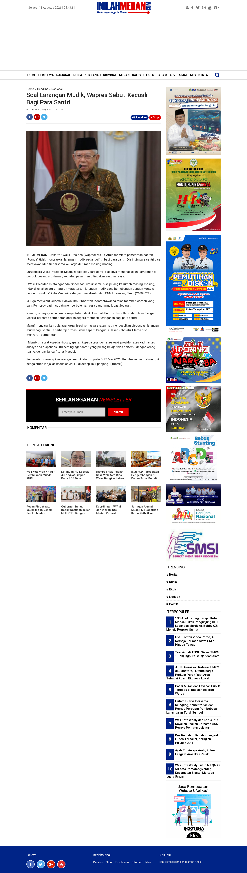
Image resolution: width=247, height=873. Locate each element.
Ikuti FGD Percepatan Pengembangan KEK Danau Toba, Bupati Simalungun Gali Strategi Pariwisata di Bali (145, 480)
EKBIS (150, 75)
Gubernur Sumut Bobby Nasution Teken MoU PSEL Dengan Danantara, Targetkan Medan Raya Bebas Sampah (75, 515)
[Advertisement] (124, 43)
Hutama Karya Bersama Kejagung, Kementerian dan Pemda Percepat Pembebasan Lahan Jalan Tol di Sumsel (192, 706)
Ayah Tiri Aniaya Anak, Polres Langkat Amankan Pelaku (195, 752)
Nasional (57, 89)
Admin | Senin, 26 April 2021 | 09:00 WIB (45, 109)
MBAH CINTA (199, 75)
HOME (31, 75)
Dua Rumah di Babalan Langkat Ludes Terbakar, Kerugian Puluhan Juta (196, 739)
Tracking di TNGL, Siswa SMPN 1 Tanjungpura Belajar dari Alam (197, 654)
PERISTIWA (46, 75)
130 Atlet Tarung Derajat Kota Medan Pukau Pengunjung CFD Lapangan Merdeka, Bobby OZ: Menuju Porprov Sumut (192, 623)
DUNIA (77, 75)
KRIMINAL (110, 75)
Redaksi (98, 862)
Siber (109, 862)
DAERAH (138, 75)
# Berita (172, 574)
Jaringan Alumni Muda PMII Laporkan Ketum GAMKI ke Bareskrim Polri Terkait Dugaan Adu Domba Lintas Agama (145, 515)
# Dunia (171, 582)
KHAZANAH (93, 75)
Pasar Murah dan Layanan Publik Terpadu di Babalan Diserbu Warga (197, 689)
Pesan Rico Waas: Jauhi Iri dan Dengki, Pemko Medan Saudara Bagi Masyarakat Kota (39, 513)
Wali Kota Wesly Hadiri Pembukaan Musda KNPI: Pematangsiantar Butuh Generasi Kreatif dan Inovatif (40, 480)
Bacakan (139, 117)
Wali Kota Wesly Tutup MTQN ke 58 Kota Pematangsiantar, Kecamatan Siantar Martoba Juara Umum (193, 770)
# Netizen (173, 597)
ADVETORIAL (179, 75)
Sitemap (137, 862)
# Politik (172, 604)
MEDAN (124, 75)
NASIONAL (63, 75)
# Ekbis (171, 589)
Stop (155, 117)
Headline (42, 89)
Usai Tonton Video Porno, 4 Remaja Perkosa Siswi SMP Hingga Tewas (194, 640)
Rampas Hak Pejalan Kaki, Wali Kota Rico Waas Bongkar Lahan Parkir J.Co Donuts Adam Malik (110, 478)
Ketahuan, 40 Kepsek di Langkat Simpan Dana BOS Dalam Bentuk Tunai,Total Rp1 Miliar (75, 478)
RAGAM (162, 75)
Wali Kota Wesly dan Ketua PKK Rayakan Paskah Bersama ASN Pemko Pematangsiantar (196, 723)
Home (30, 89)
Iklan (148, 862)
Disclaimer (122, 862)
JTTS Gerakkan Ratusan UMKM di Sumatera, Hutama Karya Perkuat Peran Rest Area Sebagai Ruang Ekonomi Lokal (192, 672)
